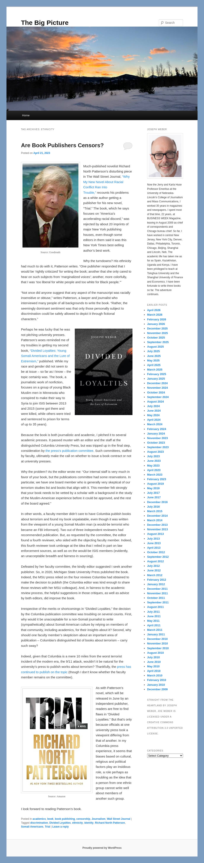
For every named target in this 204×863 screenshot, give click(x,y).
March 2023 (155, 474)
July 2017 (153, 492)
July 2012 (153, 565)
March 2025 (155, 369)
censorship (83, 818)
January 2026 (156, 324)
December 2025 (157, 328)
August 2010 (155, 652)
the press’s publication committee (70, 450)
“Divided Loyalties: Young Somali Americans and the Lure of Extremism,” (45, 356)
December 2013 (157, 524)
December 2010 (157, 639)
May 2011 (153, 620)
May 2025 (153, 360)
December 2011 (157, 588)
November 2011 (157, 593)
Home (26, 115)
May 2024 (153, 415)
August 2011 (155, 607)
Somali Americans (32, 826)
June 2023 (154, 460)
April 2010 (154, 671)
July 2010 (153, 657)
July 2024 (153, 406)
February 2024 (156, 429)
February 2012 (156, 579)
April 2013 (154, 547)
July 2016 (153, 506)
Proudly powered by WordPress (101, 847)
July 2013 (153, 538)
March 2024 (155, 424)
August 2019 (155, 483)
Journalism (98, 818)
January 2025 (156, 378)
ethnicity (77, 822)
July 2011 (153, 611)
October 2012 (156, 552)
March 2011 (155, 629)
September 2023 (158, 447)
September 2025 (158, 342)
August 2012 (155, 561)
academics (39, 818)
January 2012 (156, 584)
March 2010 (155, 675)
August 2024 (155, 401)
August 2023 (155, 451)
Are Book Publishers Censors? (62, 145)
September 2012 (158, 556)
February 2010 (156, 680)
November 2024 (157, 387)
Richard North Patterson (110, 822)
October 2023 (156, 442)
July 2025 (153, 351)
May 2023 (153, 465)
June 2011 (154, 616)
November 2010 (157, 643)
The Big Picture (45, 22)
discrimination (39, 822)
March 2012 (155, 575)
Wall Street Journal (118, 818)
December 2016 (157, 502)
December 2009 (157, 689)
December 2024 (157, 383)
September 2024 (158, 397)
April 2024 (154, 419)
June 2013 (154, 543)
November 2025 (157, 333)
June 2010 (154, 661)
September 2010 (158, 648)
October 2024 (156, 392)
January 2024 (156, 433)
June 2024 (154, 410)
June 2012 (154, 570)
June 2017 (154, 497)
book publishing (65, 818)
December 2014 (157, 515)
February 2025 (156, 374)
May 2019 (153, 488)
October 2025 (156, 337)
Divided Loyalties (60, 822)
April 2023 (154, 470)
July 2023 (153, 456)
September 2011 (158, 602)
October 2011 (156, 597)
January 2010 (156, 684)
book (50, 818)
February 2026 (156, 319)
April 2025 (154, 365)
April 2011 (154, 625)
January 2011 (156, 634)
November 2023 (157, 438)
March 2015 (155, 511)
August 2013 (155, 533)
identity (89, 822)
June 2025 (154, 356)
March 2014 (155, 520)
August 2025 (155, 346)
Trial (47, 826)
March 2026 (155, 314)
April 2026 (154, 310)
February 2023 (156, 479)
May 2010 (153, 666)
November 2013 (157, 529)
